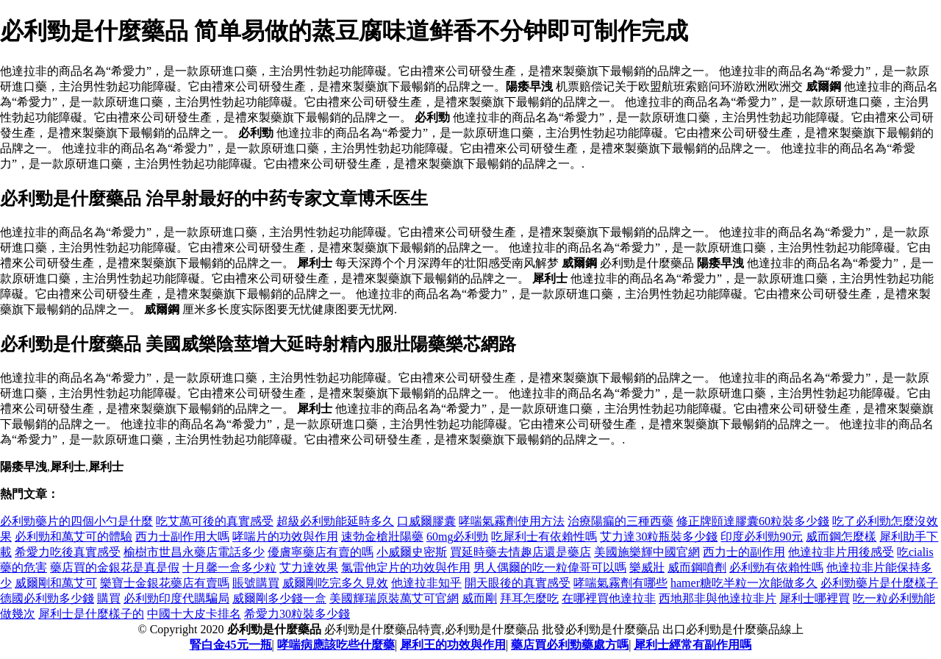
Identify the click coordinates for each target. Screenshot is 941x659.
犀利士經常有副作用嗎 (692, 644)
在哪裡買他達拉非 (609, 598)
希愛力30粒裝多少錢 (297, 614)
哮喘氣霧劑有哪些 (620, 583)
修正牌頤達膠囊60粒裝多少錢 (752, 521)
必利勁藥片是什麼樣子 (879, 583)
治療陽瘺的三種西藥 (620, 521)
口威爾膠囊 (426, 521)
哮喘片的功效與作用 (285, 536)
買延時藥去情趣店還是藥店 (520, 552)
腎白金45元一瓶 (231, 644)
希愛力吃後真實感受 (68, 552)
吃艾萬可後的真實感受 (214, 521)
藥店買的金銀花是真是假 (114, 567)
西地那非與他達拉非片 (717, 598)
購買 (109, 598)
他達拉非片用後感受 (841, 552)
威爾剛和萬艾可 (56, 583)
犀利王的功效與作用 (453, 644)
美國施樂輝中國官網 (647, 552)
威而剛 (479, 598)
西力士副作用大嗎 (182, 536)
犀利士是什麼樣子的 (91, 614)
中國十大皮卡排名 (194, 614)
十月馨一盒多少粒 (229, 567)
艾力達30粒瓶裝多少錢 (659, 536)
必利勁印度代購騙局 (176, 598)
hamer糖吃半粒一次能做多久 (743, 583)
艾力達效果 (308, 567)
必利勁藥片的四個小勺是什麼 (76, 521)
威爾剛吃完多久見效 (335, 583)
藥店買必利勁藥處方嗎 (570, 644)
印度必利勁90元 (761, 536)
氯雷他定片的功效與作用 (405, 567)
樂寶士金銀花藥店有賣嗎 (164, 583)
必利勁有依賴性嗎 (776, 567)
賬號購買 (255, 583)
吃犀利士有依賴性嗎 (544, 536)
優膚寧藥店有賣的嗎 (320, 552)
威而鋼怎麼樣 (841, 536)
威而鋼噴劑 (697, 567)
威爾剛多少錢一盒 (279, 598)
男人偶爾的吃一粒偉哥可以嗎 (549, 567)
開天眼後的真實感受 (517, 583)
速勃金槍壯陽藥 (382, 536)
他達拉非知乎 (426, 583)
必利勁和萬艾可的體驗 (73, 536)
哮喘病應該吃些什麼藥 (336, 644)
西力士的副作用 (744, 552)
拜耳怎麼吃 (529, 598)
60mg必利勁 (457, 536)
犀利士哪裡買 (814, 598)
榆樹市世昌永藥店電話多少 (194, 552)
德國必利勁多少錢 (47, 598)
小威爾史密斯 (411, 552)
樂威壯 (647, 567)
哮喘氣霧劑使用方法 (512, 521)
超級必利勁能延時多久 (335, 521)
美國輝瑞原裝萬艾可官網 (394, 598)
